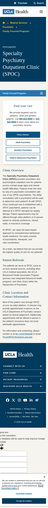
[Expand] (41, 366)
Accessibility (14, 417)
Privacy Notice (30, 409)
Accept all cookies (24, 501)
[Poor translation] (1, 447)
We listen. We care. (30, 417)
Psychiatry (8, 27)
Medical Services (18, 23)
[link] (7, 400)
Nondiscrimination (14, 413)
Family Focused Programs (16, 31)
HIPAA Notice (15, 409)
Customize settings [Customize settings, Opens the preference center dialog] (24, 494)
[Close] (44, 477)
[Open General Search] (39, 3)
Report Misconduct (33, 413)
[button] (20, 3)
